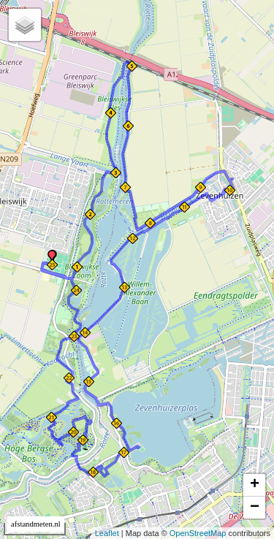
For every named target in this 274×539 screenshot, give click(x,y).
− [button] (254, 508)
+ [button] (254, 485)
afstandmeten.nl (36, 524)
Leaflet (107, 533)
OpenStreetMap (198, 533)
